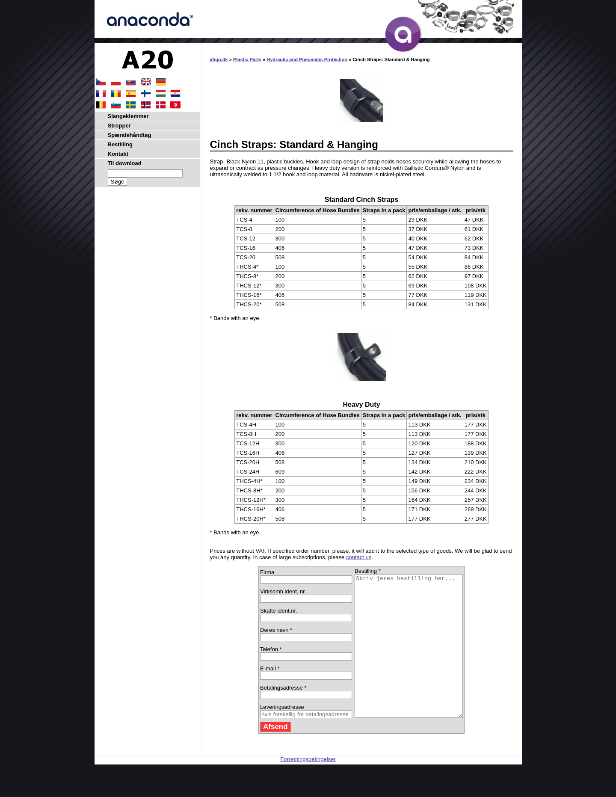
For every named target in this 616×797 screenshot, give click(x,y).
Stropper (119, 125)
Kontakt (118, 154)
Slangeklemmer (128, 116)
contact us (358, 557)
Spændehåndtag (129, 135)
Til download (125, 163)
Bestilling (120, 144)
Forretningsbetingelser (307, 787)
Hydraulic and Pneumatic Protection (307, 59)
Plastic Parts (247, 59)
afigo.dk (219, 59)
